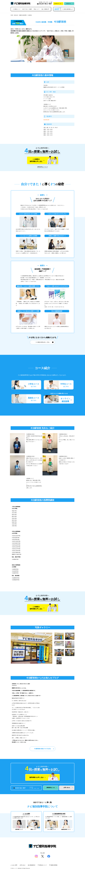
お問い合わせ (67, 787)
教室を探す (16, 15)
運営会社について (43, 865)
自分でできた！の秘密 (27, 9)
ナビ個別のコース (16, 9)
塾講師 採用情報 (54, 865)
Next (51, 648)
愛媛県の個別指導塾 (22, 15)
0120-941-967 (46, 119)
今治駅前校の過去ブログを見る (42, 748)
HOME (12, 15)
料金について (36, 9)
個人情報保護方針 (31, 865)
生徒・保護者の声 (45, 9)
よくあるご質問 (14, 865)
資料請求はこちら (42, 166)
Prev (11, 648)
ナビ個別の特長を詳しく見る (42, 342)
